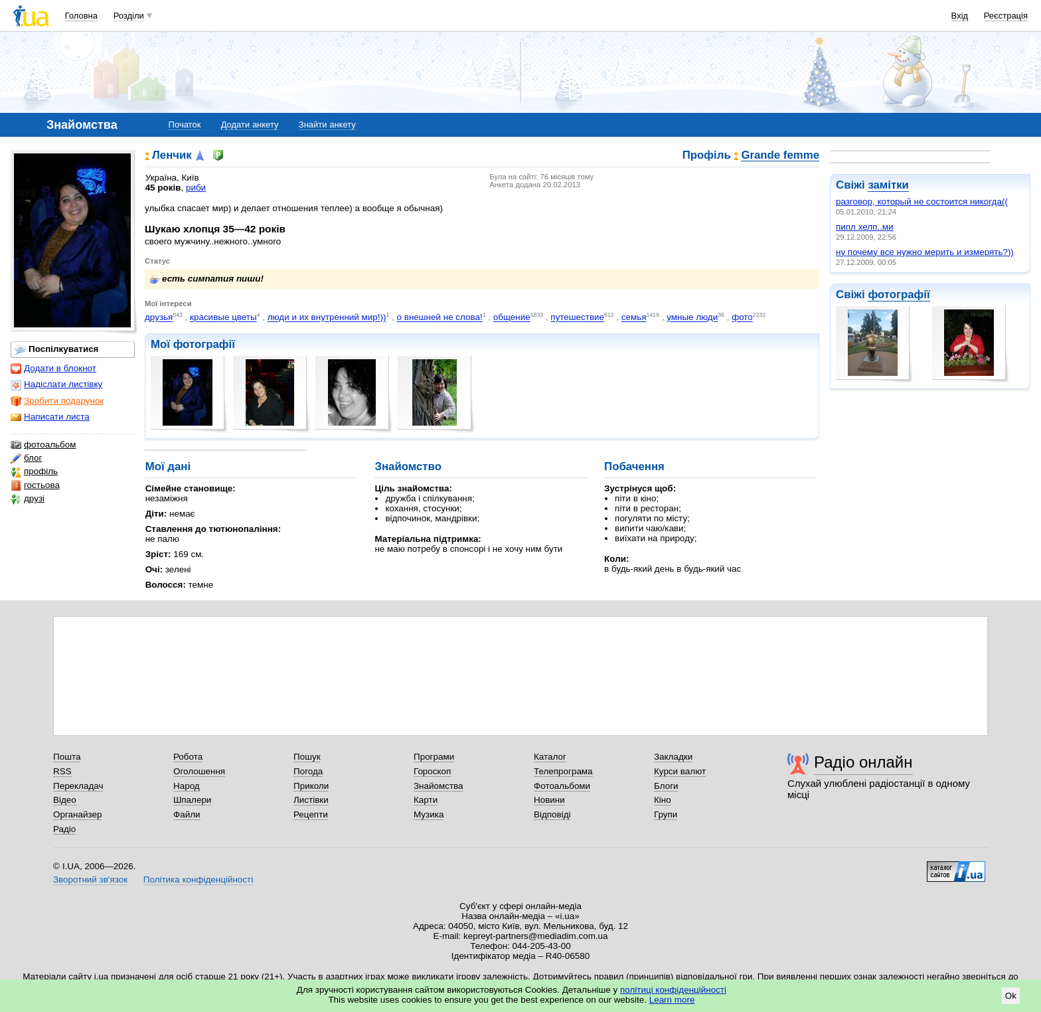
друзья (159, 318)
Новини (549, 800)
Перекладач (78, 786)
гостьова (35, 485)
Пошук (307, 757)
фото (742, 318)
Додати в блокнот (53, 368)
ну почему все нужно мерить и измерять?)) (925, 252)
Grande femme (780, 155)
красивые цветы (223, 318)
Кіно (662, 800)
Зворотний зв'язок (90, 880)
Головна (81, 16)
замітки (888, 185)
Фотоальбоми (562, 786)
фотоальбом (43, 445)
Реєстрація (1006, 16)
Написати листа (50, 417)
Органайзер (77, 814)
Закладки (673, 757)
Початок (185, 124)
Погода (308, 771)
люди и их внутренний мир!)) (327, 318)
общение (511, 318)
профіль (34, 471)
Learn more (672, 1000)
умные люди (692, 318)
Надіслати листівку (56, 384)
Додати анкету (250, 124)
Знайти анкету (327, 124)
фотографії (898, 294)
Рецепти (310, 814)
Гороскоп (432, 771)
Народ (186, 786)
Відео (64, 800)
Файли (186, 814)
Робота (187, 757)
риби (196, 188)
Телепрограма (563, 771)
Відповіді (552, 814)
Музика (428, 814)
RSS (62, 771)
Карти (426, 800)
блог (26, 458)
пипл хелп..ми (865, 227)
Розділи (129, 16)
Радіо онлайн (863, 762)
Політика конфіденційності (198, 880)
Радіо (64, 829)
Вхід (960, 16)
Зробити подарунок (57, 401)
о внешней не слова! (440, 318)
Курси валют (680, 771)
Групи (665, 814)
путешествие (577, 318)
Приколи (311, 786)
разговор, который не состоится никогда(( (922, 202)
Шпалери (192, 800)
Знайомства (438, 786)
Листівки (311, 800)
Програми (434, 757)
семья (634, 318)
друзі (27, 498)
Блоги (666, 786)
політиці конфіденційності (673, 990)
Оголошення (199, 771)
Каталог (550, 757)
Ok (1010, 996)
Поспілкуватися (56, 349)
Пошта (66, 757)
